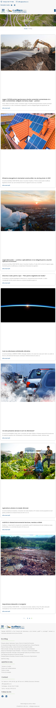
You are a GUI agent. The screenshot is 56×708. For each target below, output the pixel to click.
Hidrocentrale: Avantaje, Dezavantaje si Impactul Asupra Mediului (18, 649)
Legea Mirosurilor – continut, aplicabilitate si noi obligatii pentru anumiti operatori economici (27, 260)
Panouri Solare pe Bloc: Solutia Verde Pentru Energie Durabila (16, 647)
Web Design (23, 703)
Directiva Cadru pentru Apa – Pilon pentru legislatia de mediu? (23, 276)
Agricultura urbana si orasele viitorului (15, 508)
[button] (55, 10)
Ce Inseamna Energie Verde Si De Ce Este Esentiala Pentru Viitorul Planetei (20, 645)
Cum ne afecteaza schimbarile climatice (16, 351)
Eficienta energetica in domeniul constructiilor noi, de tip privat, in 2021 (26, 178)
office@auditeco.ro (23, 2)
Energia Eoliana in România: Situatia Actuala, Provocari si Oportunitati (19, 656)
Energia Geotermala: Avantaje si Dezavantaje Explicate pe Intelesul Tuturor (20, 653)
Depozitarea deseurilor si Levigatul (14, 604)
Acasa (25, 29)
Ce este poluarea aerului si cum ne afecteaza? (18, 431)
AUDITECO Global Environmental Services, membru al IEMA (22, 522)
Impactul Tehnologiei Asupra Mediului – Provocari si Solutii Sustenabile (19, 651)
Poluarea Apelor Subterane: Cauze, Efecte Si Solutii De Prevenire (17, 643)
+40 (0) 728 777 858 (8, 2)
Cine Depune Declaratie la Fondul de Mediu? (12, 655)
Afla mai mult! (6, 108)
